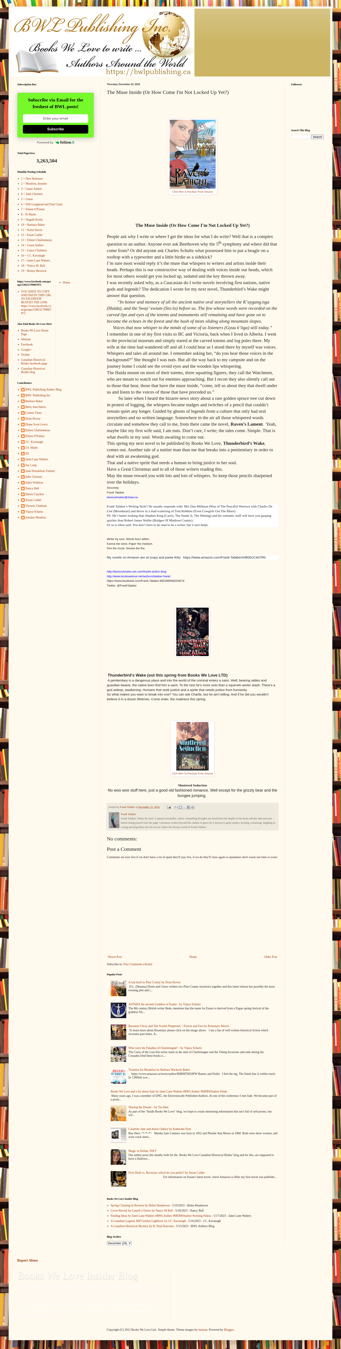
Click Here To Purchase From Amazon (192, 773)
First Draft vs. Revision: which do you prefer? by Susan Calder (166, 1172)
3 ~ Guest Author (31, 188)
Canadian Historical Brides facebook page (34, 361)
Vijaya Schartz (34, 511)
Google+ (26, 349)
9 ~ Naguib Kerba (32, 219)
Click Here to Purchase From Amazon (192, 191)
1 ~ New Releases (32, 178)
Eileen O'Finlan (34, 436)
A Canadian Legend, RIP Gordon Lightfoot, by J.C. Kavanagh (148, 1221)
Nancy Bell (32, 488)
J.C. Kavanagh (34, 441)
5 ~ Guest (27, 199)
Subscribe (55, 129)
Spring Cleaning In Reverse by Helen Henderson (140, 1205)
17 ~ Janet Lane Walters (35, 260)
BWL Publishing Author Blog (43, 389)
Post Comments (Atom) (137, 964)
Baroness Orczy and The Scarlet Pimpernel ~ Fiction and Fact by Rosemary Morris (178, 1026)
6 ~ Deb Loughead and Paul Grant (42, 204)
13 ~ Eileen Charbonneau (36, 240)
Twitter (25, 354)
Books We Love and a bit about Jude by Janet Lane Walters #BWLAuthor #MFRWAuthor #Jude (169, 1091)
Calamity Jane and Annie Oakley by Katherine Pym (159, 1129)
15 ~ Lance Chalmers (34, 250)
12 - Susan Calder (32, 235)
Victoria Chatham (36, 505)
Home (193, 956)
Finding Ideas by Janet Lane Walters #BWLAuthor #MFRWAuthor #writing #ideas (161, 1215)
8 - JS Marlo (28, 214)
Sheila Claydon (34, 494)
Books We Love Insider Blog (77, 1275)
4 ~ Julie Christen (32, 194)
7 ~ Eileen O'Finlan (33, 209)
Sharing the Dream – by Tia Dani (148, 1107)
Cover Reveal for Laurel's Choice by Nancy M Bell (142, 1210)
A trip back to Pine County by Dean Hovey (154, 982)
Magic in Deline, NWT (142, 1151)
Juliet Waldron (34, 482)
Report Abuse (27, 1260)
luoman (202, 1329)
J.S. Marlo (31, 447)
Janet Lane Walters (36, 459)
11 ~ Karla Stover (32, 230)
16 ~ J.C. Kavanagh (33, 255)
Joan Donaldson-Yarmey (40, 471)
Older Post (270, 956)
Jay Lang (30, 465)
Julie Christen (33, 476)
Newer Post (115, 956)
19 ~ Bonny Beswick (34, 270)
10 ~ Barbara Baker (33, 224)
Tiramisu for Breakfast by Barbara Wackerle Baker (159, 1069)
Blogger (229, 1329)
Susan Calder (33, 500)
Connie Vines (33, 412)
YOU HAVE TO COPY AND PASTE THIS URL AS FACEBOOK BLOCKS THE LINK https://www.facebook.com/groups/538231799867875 (36, 302)
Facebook (27, 344)
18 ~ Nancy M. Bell (33, 265)
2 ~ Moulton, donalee (34, 183)
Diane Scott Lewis (36, 424)
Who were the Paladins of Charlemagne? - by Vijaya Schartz (165, 1048)
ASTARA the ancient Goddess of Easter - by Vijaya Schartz (164, 1004)
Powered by (55, 142)
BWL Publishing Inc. (38, 395)
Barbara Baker (34, 401)
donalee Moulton (35, 517)
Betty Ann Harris (35, 407)
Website (26, 339)
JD (27, 453)
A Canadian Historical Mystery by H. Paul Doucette (142, 1226)
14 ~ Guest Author (32, 245)
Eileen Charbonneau (37, 430)
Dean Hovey (33, 418)
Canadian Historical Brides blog (33, 370)
